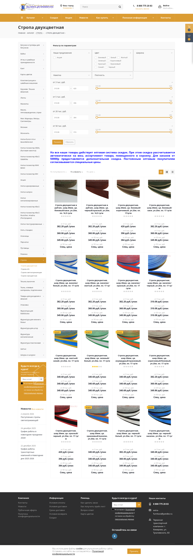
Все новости (37, 409)
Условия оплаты (57, 502)
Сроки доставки (57, 510)
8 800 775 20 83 (144, 5)
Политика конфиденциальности (29, 515)
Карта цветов (87, 514)
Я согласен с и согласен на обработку (34, 388)
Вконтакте (114, 536)
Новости (22, 506)
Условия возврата (58, 514)
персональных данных (33, 393)
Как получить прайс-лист (93, 506)
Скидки (53, 517)
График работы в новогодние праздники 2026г (31, 434)
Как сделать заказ (89, 502)
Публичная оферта (27, 510)
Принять (134, 551)
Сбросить (70, 142)
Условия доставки (58, 506)
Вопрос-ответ (87, 510)
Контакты (22, 502)
